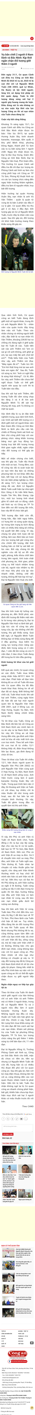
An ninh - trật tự (9, 50)
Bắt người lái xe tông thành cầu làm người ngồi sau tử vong (24, 1287)
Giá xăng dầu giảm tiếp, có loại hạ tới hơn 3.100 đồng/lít (23, 1263)
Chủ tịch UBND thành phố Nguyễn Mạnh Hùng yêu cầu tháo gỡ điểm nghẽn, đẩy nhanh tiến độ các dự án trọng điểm (24, 1253)
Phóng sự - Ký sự (23, 1336)
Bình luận (7, 1138)
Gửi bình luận (8, 1134)
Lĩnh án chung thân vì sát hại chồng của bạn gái (23, 1274)
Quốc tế (3, 1343)
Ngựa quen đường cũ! (25, 1199)
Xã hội (3, 1336)
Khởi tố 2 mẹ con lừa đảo (25, 1157)
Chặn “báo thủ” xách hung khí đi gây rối (9, 1200)
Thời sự (3, 1331)
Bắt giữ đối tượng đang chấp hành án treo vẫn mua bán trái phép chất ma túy (9, 1159)
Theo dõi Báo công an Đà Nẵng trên (17, 1114)
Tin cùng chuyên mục (10, 1143)
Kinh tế (3, 1338)
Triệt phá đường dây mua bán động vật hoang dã (25, 1177)
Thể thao (20, 1343)
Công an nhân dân (6, 1333)
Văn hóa (20, 1338)
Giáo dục (20, 1341)
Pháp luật (21, 1333)
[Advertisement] (17, 18)
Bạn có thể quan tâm (10, 1246)
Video (3, 1346)
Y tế (2, 1341)
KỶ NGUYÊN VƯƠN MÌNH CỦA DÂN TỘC (15, 46)
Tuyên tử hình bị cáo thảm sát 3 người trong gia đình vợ (23, 1299)
